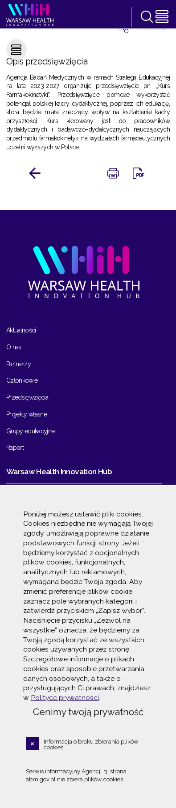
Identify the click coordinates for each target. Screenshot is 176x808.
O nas (13, 347)
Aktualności (21, 330)
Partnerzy (18, 364)
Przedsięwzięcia (27, 397)
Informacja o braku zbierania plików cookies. (91, 744)
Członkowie (22, 380)
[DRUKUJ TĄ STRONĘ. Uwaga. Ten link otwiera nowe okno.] (113, 174)
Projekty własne (26, 414)
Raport (15, 447)
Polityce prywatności (65, 697)
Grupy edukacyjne (30, 431)
